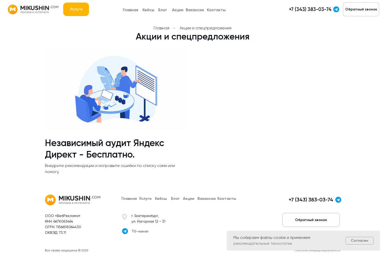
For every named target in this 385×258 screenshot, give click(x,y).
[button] (361, 9)
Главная (161, 27)
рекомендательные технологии (262, 243)
